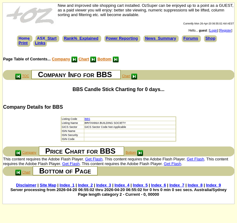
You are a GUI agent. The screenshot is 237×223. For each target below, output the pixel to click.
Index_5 (140, 185)
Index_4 (121, 185)
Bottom (105, 59)
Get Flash (93, 159)
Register (225, 30)
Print (23, 43)
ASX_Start (47, 38)
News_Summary (160, 38)
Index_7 (176, 185)
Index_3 (103, 185)
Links (40, 43)
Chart (83, 59)
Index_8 (195, 185)
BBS (87, 118)
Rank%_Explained (81, 38)
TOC (25, 76)
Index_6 (158, 185)
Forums (190, 38)
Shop (211, 38)
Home (24, 38)
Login (213, 30)
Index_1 (67, 185)
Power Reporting (122, 38)
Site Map (48, 185)
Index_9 (213, 185)
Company (61, 59)
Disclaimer (26, 185)
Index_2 (85, 185)
